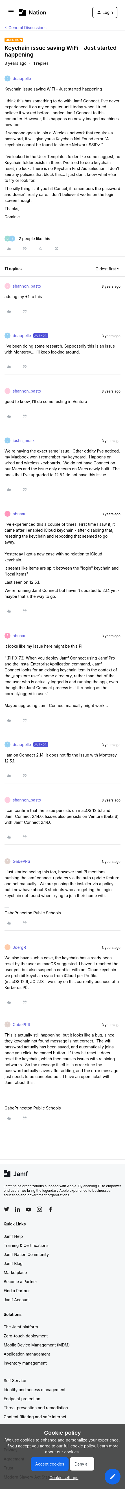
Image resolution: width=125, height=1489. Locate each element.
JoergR (19, 947)
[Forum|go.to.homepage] (32, 12)
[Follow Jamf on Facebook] (50, 1209)
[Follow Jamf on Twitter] (6, 1209)
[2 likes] (27, 239)
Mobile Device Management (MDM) (37, 1345)
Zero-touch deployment (26, 1335)
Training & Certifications (26, 1245)
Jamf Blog (13, 1263)
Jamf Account (17, 1299)
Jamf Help (13, 1236)
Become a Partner (20, 1281)
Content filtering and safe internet (35, 1416)
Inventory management (25, 1363)
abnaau (20, 513)
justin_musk (24, 440)
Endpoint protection (22, 1398)
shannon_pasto (27, 286)
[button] (11, 13)
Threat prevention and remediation (36, 1407)
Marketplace (15, 1272)
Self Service (15, 1380)
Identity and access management (34, 1389)
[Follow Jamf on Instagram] (39, 1209)
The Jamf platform (21, 1326)
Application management (27, 1354)
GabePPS (21, 861)
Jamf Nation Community (26, 1254)
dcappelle (22, 78)
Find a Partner (17, 1290)
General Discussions (27, 27)
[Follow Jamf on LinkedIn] (17, 1209)
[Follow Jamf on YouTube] (28, 1209)
